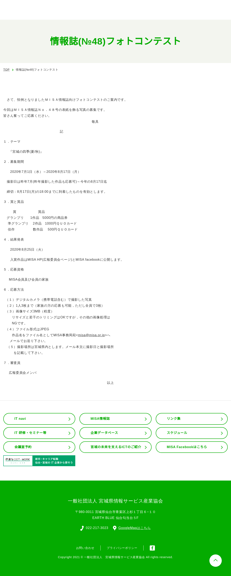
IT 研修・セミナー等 (30, 432)
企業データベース (104, 432)
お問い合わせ (85, 547)
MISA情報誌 (100, 418)
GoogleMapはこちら (132, 527)
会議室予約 (23, 447)
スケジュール (177, 432)
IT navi (20, 418)
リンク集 (174, 418)
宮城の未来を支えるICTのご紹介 (116, 447)
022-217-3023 (96, 527)
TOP (6, 70)
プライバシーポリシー (122, 547)
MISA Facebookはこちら (187, 447)
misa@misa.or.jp (90, 335)
